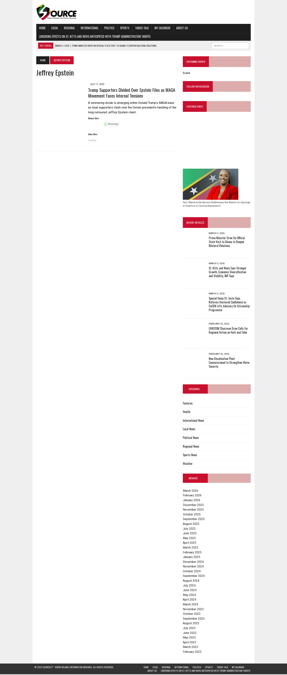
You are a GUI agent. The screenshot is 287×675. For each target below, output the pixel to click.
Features (188, 404)
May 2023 (190, 638)
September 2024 (194, 576)
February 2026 (193, 496)
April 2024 (190, 600)
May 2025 (190, 538)
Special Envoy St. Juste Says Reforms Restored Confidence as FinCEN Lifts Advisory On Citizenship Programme (230, 303)
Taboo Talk (140, 28)
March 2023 (191, 647)
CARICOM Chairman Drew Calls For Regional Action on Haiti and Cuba (229, 331)
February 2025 (193, 553)
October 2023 (192, 614)
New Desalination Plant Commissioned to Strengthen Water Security (230, 363)
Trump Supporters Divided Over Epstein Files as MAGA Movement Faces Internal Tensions (129, 92)
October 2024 (192, 572)
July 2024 (190, 586)
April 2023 (190, 643)
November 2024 (194, 567)
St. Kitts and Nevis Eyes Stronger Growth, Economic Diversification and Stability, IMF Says (230, 273)
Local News (190, 429)
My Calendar (161, 28)
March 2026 (191, 491)
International (88, 28)
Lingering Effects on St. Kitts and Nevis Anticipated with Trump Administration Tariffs (93, 36)
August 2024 (192, 581)
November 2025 (194, 510)
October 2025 (192, 515)
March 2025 (191, 548)
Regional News (192, 447)
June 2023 (190, 633)
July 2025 (190, 529)
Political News (192, 438)
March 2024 (191, 605)
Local (52, 28)
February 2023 (193, 652)
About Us (180, 28)
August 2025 (192, 524)
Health (187, 412)
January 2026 (192, 501)
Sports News (191, 455)
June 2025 (190, 534)
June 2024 (190, 591)
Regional (67, 28)
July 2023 (190, 629)
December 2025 (194, 505)
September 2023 (194, 619)
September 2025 (194, 520)
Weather (188, 464)
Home (40, 28)
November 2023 (194, 609)
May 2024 (190, 595)
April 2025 (190, 543)
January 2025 (192, 557)
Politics (107, 28)
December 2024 (194, 562)
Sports (122, 28)
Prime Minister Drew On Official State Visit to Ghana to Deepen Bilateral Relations (231, 242)
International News (194, 421)
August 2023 (192, 624)
